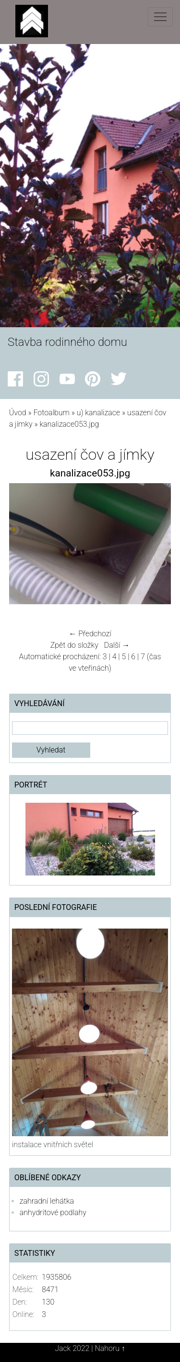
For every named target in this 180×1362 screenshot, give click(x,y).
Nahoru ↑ (110, 1348)
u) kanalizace (98, 412)
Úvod (17, 412)
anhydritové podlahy (53, 1212)
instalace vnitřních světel (52, 1144)
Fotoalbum (51, 412)
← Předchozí (90, 633)
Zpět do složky (74, 645)
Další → (117, 645)
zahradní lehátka (47, 1201)
